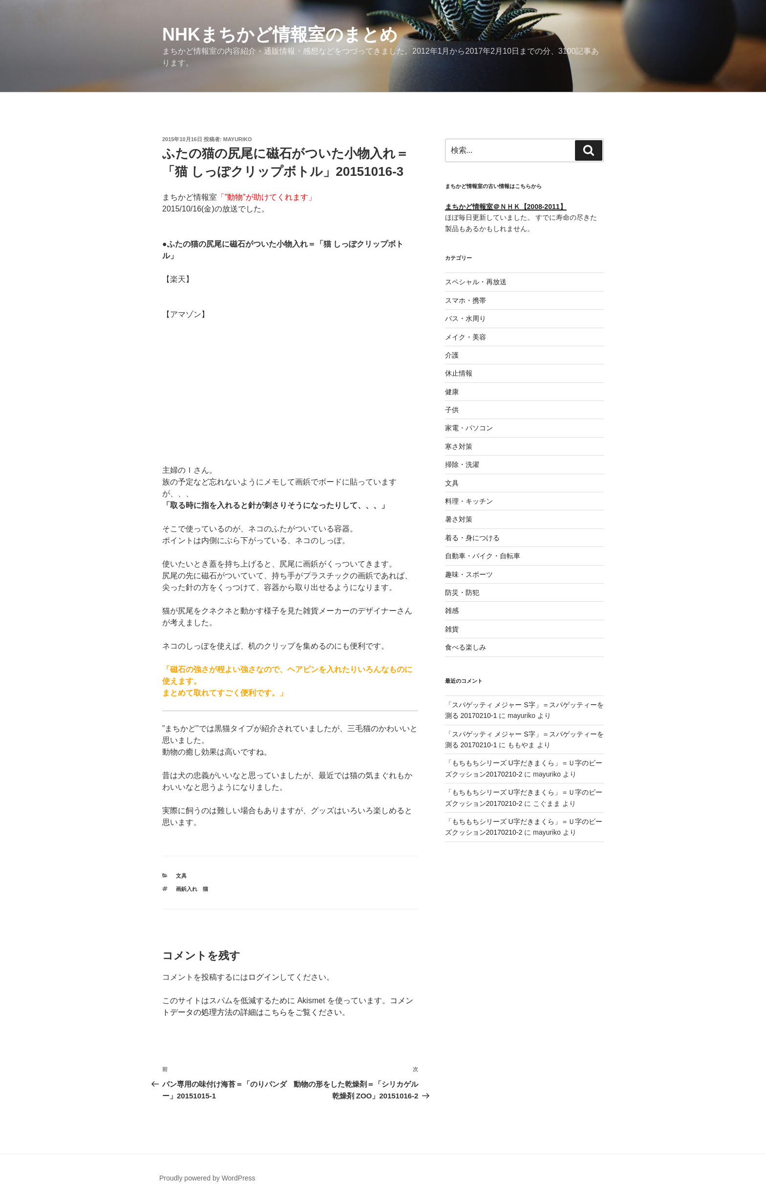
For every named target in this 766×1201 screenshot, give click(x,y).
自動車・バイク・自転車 (482, 556)
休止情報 (458, 373)
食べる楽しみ (465, 647)
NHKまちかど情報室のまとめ (280, 34)
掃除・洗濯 (462, 464)
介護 (452, 355)
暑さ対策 (458, 519)
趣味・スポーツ (469, 574)
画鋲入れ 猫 (192, 889)
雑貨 (452, 629)
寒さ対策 (458, 446)
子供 (452, 410)
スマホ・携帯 (465, 300)
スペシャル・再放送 (476, 282)
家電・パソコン (469, 428)
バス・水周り (465, 318)
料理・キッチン (469, 501)
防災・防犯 (462, 592)
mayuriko (237, 139)
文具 (181, 876)
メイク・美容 (465, 337)
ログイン (263, 977)
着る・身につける (472, 538)
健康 (452, 392)
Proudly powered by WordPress (207, 1178)
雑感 (452, 610)
